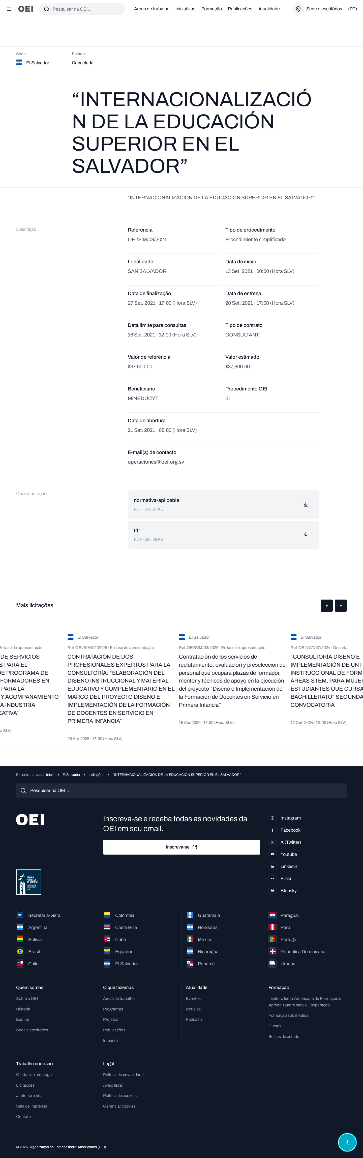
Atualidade (269, 8)
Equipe (22, 1019)
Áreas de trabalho (151, 8)
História (23, 1009)
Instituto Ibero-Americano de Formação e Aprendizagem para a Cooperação (304, 1001)
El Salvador (71, 775)
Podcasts (194, 1019)
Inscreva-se (182, 847)
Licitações (96, 775)
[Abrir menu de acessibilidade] (347, 1142)
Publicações (240, 8)
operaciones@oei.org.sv (156, 462)
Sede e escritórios (32, 1030)
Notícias (193, 1009)
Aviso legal (113, 1085)
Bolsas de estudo (283, 1036)
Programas (113, 1009)
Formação (211, 8)
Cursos (274, 1026)
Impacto (110, 1040)
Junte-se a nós (29, 1095)
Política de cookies (120, 1095)
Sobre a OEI (27, 998)
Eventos (193, 998)
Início (50, 775)
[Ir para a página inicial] (25, 9)
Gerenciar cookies (119, 1106)
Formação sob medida (288, 1015)
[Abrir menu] (9, 9)
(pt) (352, 8)
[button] (327, 606)
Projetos (110, 1019)
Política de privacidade (123, 1074)
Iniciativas (185, 8)
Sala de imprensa (31, 1106)
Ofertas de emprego (34, 1074)
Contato (23, 1116)
